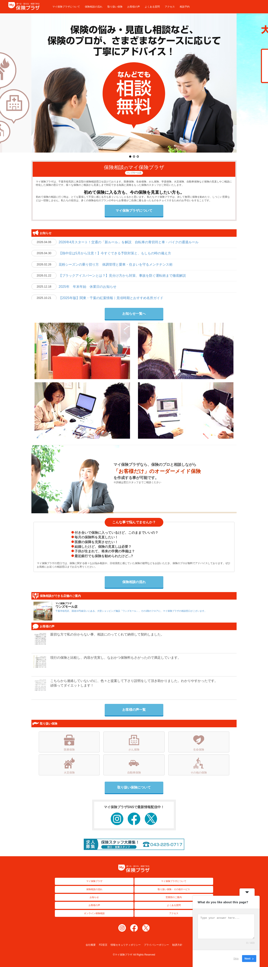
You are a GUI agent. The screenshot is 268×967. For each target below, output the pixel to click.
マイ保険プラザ (94, 881)
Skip (236, 958)
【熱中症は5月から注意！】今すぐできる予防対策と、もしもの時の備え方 (115, 253)
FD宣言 (103, 944)
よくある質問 (152, 6)
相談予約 (185, 6)
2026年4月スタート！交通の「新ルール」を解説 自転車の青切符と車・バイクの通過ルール (129, 242)
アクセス (170, 6)
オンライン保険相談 (94, 913)
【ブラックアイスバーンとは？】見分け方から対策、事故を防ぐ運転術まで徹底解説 (122, 275)
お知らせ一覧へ (134, 313)
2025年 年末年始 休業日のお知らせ (89, 286)
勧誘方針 (177, 944)
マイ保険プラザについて (66, 6)
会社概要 (91, 944)
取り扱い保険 (114, 6)
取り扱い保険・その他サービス (174, 889)
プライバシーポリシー (156, 944)
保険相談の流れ (93, 6)
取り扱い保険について (134, 787)
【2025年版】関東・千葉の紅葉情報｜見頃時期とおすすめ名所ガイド (111, 298)
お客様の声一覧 (134, 709)
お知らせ (94, 897)
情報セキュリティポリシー (126, 944)
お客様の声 (133, 6)
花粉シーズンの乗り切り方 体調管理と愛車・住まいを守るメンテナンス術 (116, 264)
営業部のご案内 (174, 897)
